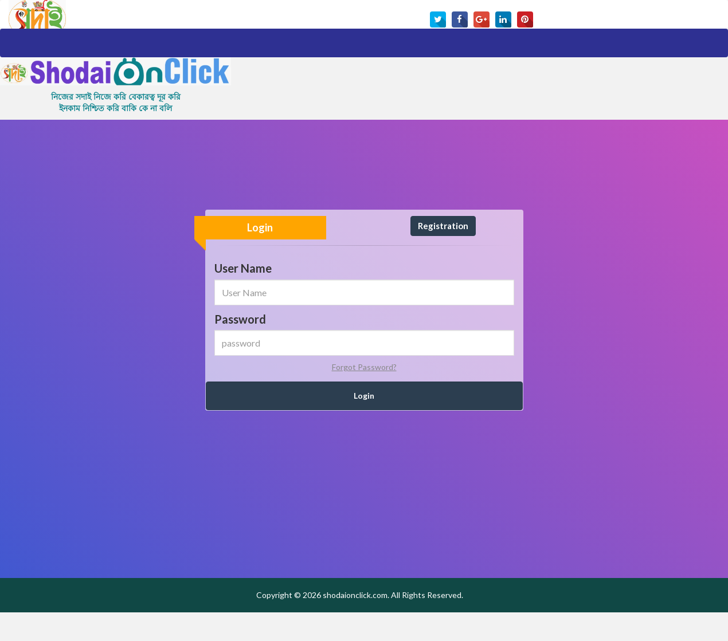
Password (240, 348)
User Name (243, 297)
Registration (443, 254)
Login (260, 256)
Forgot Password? (364, 395)
